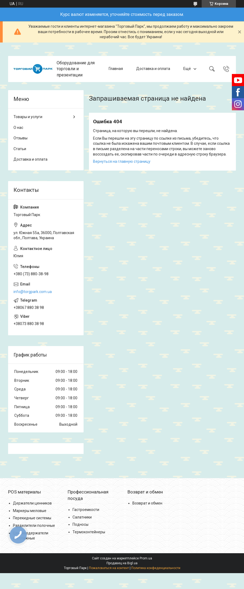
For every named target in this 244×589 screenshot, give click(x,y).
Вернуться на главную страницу (121, 161)
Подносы (80, 524)
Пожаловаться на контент (109, 568)
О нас (18, 127)
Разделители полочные (34, 525)
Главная (116, 69)
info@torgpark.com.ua (32, 292)
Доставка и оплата (153, 69)
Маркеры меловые (29, 511)
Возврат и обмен (147, 503)
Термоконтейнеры (89, 532)
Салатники (82, 517)
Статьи (19, 149)
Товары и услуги (27, 117)
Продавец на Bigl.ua (122, 563)
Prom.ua (146, 558)
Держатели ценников (32, 503)
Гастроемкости (86, 509)
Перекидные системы (32, 518)
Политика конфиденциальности (155, 568)
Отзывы (20, 138)
